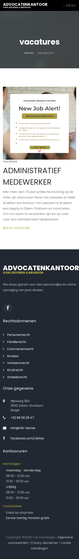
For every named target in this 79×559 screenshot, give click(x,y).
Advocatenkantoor (25, 5)
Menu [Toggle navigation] (70, 5)
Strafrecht (13, 370)
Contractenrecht (18, 349)
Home (29, 53)
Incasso (11, 356)
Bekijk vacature (16, 228)
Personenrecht (16, 335)
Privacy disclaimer (44, 543)
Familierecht (14, 342)
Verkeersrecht (16, 363)
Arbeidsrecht (15, 377)
